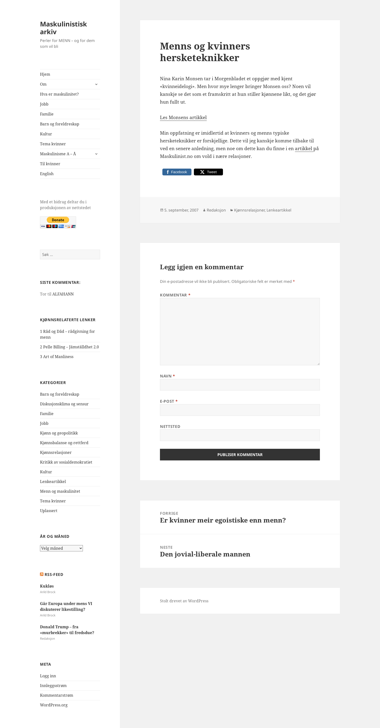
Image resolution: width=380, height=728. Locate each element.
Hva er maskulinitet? (59, 94)
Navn (167, 376)
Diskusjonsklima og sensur (64, 404)
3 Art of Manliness (56, 356)
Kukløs (47, 586)
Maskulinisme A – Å (58, 153)
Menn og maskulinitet (60, 491)
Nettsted (170, 426)
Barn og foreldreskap (59, 124)
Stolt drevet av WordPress (184, 601)
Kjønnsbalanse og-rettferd (64, 442)
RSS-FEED (54, 574)
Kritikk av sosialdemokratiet (66, 462)
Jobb (44, 104)
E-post (169, 401)
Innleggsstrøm (53, 685)
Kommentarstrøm (56, 695)
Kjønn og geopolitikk (59, 433)
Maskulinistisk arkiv (63, 27)
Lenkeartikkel (53, 481)
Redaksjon (216, 210)
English (47, 173)
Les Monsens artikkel (183, 117)
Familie (47, 114)
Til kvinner (50, 163)
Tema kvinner (53, 144)
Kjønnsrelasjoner (56, 452)
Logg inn (48, 676)
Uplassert (48, 510)
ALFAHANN (63, 294)
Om (43, 84)
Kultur (46, 134)
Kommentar (175, 295)
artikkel (304, 148)
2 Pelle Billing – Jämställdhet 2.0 (69, 347)
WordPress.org (54, 705)
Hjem (45, 74)
